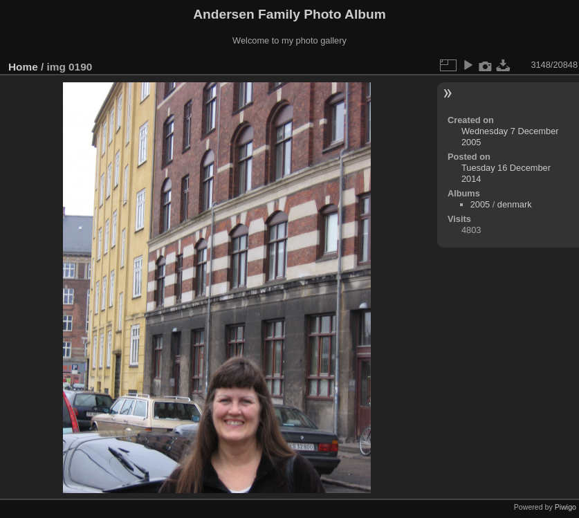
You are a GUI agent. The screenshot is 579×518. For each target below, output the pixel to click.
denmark (514, 204)
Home (23, 67)
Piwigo (565, 507)
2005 (480, 204)
